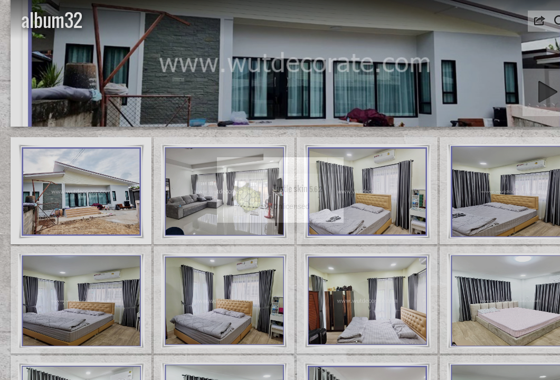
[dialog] (280, 190)
